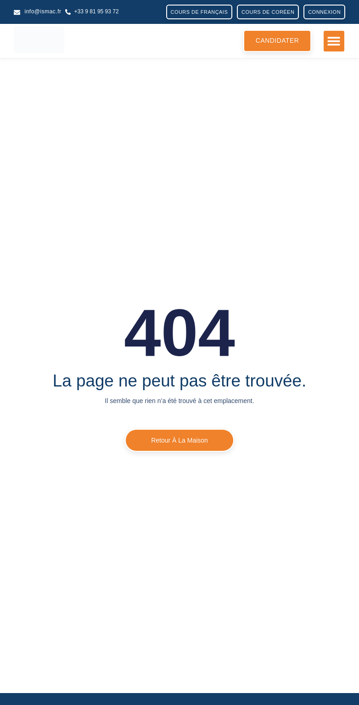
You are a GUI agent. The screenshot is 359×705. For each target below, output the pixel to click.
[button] (334, 41)
